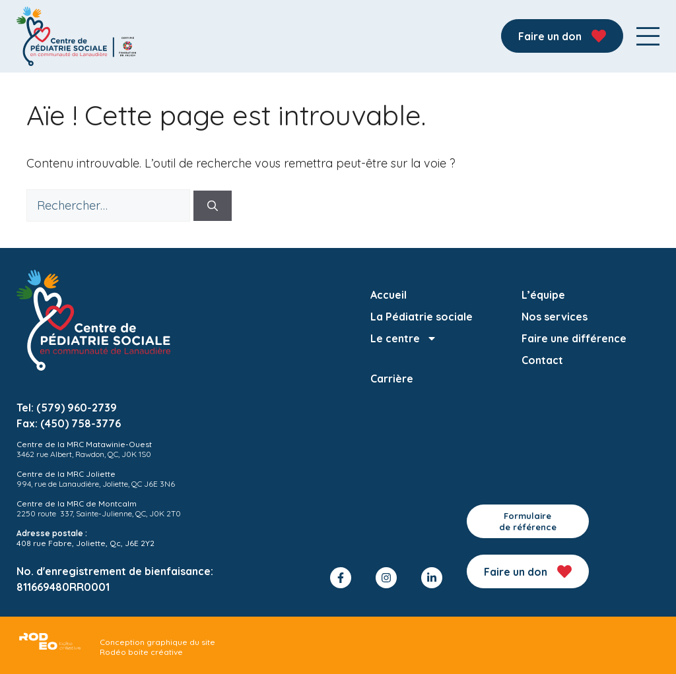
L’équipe (543, 294)
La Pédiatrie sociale (421, 316)
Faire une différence (574, 338)
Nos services (555, 316)
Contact (542, 360)
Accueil (388, 294)
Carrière (391, 378)
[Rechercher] (212, 206)
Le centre (403, 338)
